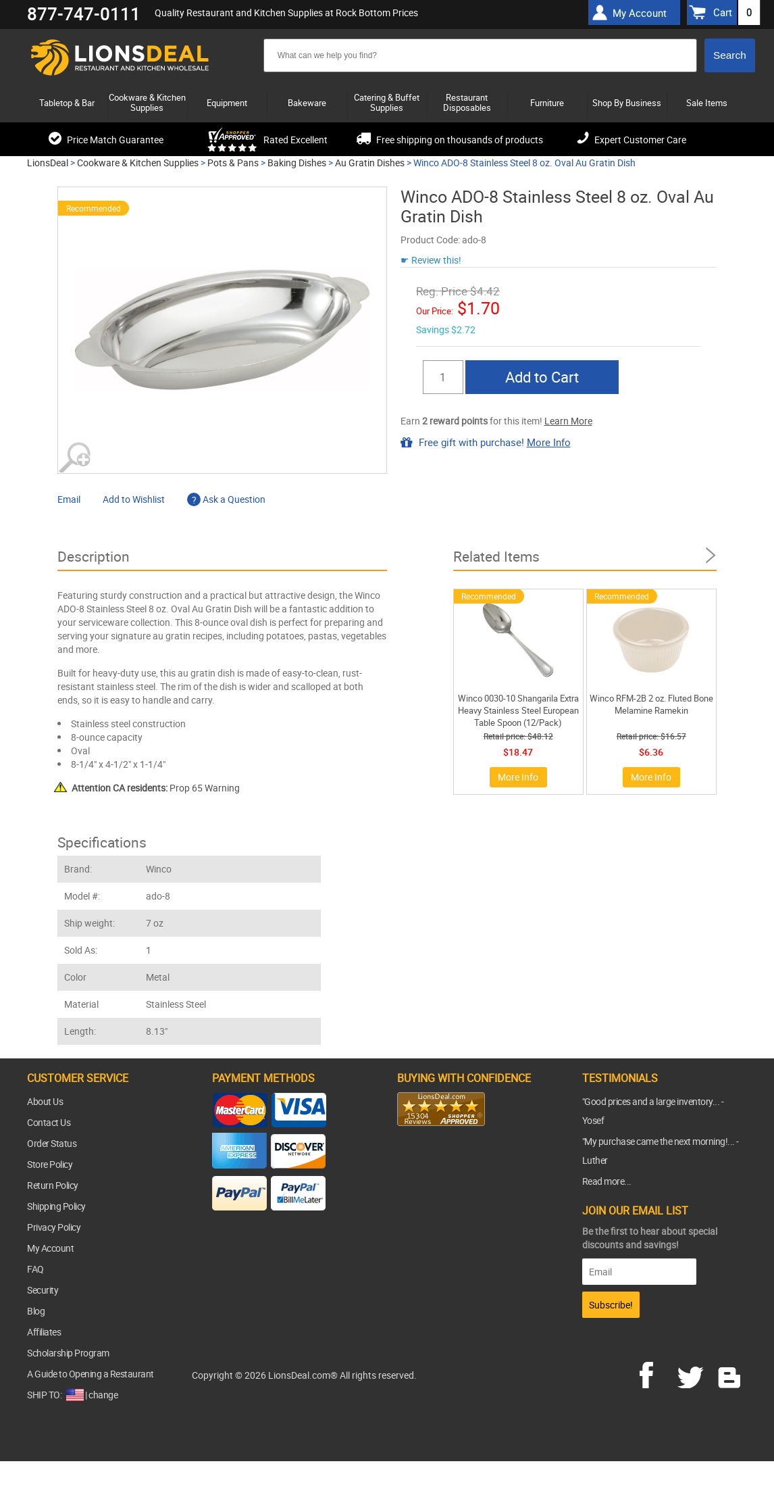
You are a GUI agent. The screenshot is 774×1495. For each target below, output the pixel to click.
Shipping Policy (56, 1206)
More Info (549, 442)
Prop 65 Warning (156, 787)
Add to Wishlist (134, 499)
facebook (656, 1373)
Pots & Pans (233, 162)
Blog (36, 1310)
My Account (50, 1248)
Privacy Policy (53, 1227)
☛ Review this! (431, 259)
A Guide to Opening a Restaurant (90, 1373)
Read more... (606, 1181)
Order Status (51, 1143)
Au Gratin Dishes (370, 162)
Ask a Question (226, 499)
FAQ (35, 1269)
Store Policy (49, 1164)
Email (68, 499)
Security (42, 1289)
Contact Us (48, 1122)
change (103, 1394)
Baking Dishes (296, 162)
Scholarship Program (68, 1352)
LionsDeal (47, 162)
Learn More (568, 420)
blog (730, 1373)
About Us (45, 1101)
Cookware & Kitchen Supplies (138, 162)
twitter (693, 1373)
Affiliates (44, 1331)
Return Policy (52, 1185)
